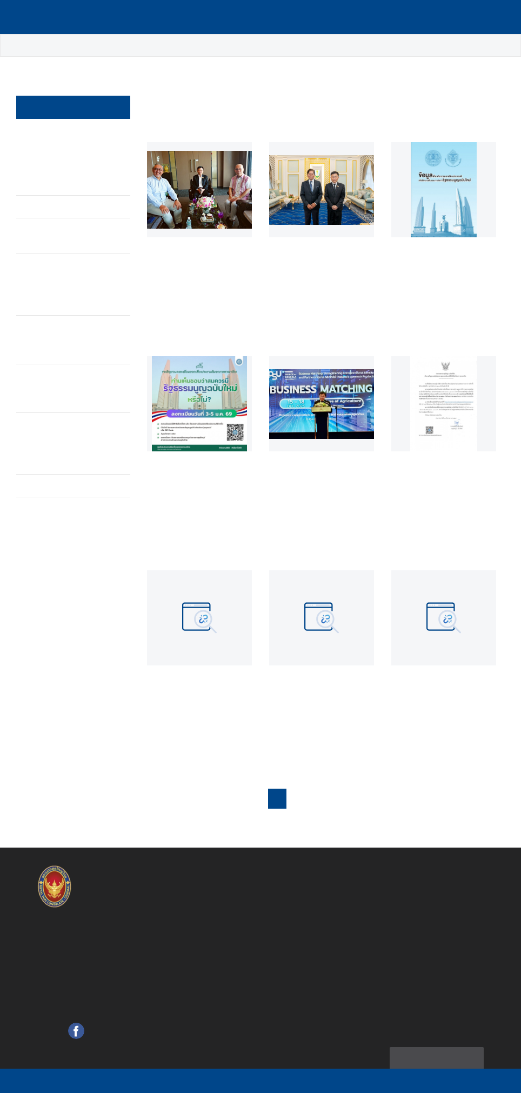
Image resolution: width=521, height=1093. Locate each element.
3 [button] (324, 795)
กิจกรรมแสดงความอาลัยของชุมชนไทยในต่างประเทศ (64, 327)
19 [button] (439, 795)
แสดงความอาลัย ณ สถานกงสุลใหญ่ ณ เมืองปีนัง (58, 375)
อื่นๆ (33, 473)
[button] (473, 795)
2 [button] (305, 795)
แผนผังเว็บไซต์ (437, 1053)
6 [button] (378, 795)
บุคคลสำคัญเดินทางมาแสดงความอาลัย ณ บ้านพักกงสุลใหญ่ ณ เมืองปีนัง (63, 430)
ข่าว (58, 46)
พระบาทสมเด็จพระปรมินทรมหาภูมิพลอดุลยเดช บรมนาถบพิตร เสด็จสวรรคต (63, 271)
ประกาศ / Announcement (53, 223)
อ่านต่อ (166, 325)
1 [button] (287, 795)
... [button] (397, 795)
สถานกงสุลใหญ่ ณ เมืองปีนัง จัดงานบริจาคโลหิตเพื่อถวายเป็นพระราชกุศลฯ (62, 151)
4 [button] (341, 795)
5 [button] (360, 795)
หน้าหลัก (24, 46)
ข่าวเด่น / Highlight (114, 46)
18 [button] (418, 795)
